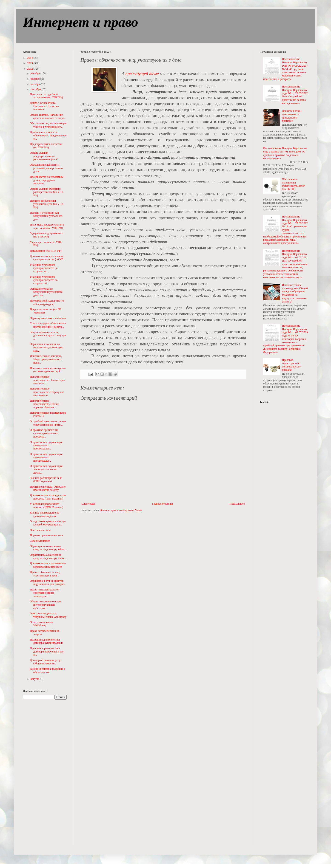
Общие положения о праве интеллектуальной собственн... (45, 605)
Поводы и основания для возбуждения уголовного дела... (46, 216)
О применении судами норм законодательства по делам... (46, 469)
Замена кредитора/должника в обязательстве (47, 670)
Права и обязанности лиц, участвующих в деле (45, 573)
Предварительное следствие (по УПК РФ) (46, 145)
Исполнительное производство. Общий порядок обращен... (44, 404)
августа (35, 678)
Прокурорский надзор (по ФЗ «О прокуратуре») (47, 302)
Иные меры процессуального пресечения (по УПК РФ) (47, 226)
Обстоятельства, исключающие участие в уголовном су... (48, 125)
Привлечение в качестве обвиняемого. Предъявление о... (48, 135)
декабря (35, 73)
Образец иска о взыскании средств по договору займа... (48, 548)
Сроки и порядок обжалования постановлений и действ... (48, 325)
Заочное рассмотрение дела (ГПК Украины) (46, 479)
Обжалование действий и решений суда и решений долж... (46, 168)
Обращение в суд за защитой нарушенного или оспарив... (48, 582)
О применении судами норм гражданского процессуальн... (46, 445)
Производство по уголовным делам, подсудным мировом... (46, 180)
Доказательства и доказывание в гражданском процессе (48, 565)
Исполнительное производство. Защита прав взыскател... (47, 380)
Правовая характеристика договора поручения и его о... (46, 651)
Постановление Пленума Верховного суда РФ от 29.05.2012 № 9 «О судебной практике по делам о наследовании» (295, 95)
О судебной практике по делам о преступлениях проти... (48, 423)
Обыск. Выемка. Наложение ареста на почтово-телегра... (48, 116)
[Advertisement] (41, 775)
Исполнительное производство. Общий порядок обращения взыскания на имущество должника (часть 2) (295, 293)
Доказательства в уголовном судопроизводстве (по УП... (48, 257)
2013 (30, 63)
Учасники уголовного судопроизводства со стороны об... (43, 280)
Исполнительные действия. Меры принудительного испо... (46, 359)
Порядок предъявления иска (46, 535)
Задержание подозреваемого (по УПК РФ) (46, 235)
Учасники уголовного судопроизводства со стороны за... (43, 268)
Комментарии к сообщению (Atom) (121, 510)
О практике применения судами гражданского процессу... (44, 433)
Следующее (88, 503)
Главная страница (162, 503)
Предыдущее (237, 503)
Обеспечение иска (40, 530)
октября (35, 84)
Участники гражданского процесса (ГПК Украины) (46, 505)
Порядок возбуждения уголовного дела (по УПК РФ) (46, 204)
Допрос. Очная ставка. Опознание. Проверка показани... (44, 106)
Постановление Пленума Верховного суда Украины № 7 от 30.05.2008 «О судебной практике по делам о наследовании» (285, 153)
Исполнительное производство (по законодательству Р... (48, 370)
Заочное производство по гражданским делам (44, 514)
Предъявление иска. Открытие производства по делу (48, 488)
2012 (30, 68)
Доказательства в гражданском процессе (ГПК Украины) (48, 497)
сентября (36, 89)
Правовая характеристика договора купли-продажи (46, 641)
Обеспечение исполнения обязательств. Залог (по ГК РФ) (293, 184)
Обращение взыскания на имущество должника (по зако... (46, 347)
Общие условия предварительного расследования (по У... (44, 156)
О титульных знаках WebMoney (41, 624)
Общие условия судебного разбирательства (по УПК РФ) (46, 192)
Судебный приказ (40, 540)
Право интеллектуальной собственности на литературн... (44, 593)
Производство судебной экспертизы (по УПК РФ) (46, 96)
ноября (35, 78)
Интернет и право (80, 22)
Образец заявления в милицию (48, 318)
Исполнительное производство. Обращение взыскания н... (47, 392)
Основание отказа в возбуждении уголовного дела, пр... (46, 292)
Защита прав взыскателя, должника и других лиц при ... (48, 335)
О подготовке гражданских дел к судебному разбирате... (48, 523)
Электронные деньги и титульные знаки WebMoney (48, 615)
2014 (30, 57)
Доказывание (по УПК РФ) (46, 250)
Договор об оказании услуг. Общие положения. (46, 661)
